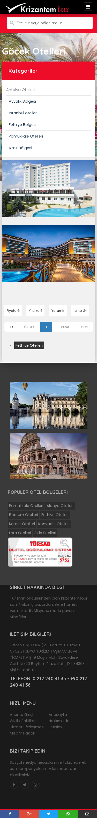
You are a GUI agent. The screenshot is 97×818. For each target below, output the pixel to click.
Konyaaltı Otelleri (54, 523)
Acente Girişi (21, 714)
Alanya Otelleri (60, 505)
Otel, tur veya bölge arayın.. (40, 23)
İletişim (55, 727)
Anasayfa (58, 714)
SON (84, 327)
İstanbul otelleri (23, 113)
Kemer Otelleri (22, 523)
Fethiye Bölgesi (22, 124)
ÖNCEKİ (29, 327)
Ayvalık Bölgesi (22, 101)
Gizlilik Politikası (23, 720)
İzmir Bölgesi (20, 147)
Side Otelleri (45, 532)
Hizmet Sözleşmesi (27, 727)
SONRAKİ (64, 327)
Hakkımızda (59, 720)
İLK (11, 327)
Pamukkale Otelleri (26, 136)
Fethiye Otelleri (29, 345)
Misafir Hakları (22, 733)
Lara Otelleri (20, 532)
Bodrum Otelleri (23, 514)
